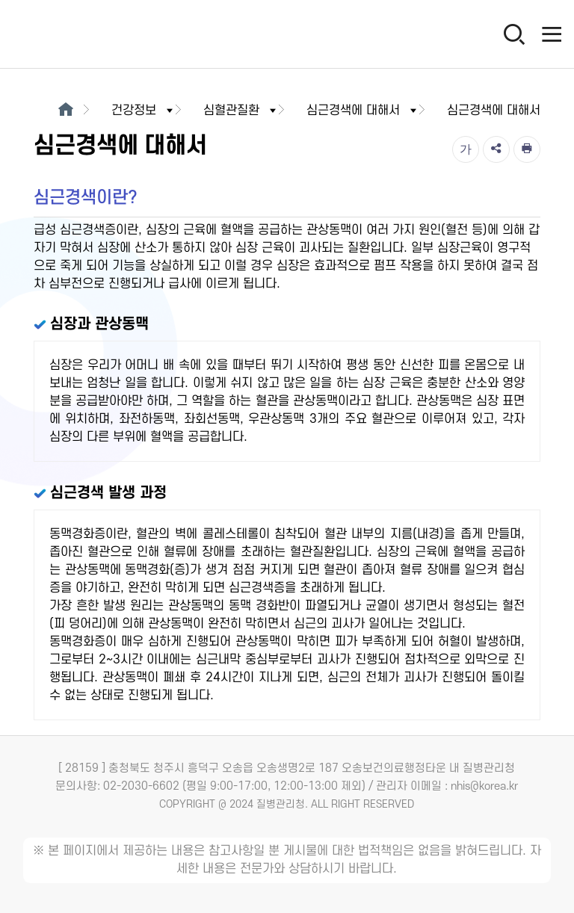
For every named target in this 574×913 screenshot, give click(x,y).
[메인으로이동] (65, 110)
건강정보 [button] (143, 110)
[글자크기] (465, 149)
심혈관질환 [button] (241, 110)
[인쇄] (526, 149)
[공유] (496, 149)
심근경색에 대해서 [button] (362, 110)
